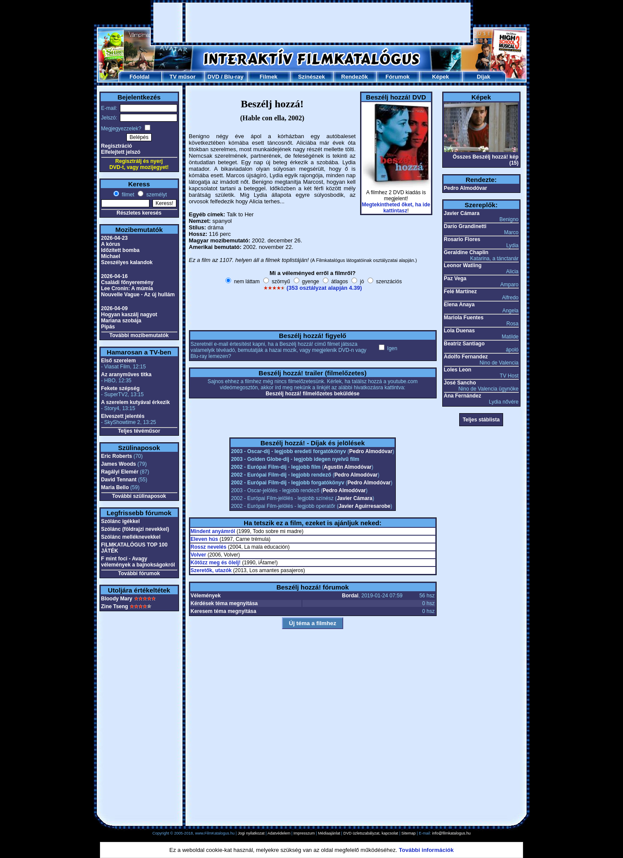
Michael (110, 256)
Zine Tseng (114, 606)
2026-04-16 (114, 276)
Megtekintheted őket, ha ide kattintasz (396, 208)
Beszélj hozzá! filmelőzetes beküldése (312, 394)
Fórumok (397, 76)
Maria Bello (115, 487)
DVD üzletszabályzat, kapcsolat (370, 833)
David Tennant (119, 480)
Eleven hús (204, 539)
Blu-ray (234, 76)
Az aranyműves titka (126, 374)
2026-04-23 (114, 238)
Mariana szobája (121, 321)
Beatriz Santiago (464, 344)
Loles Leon (457, 370)
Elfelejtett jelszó (121, 152)
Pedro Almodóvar (371, 451)
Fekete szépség (120, 388)
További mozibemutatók (139, 335)
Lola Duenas (459, 331)
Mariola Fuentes (464, 318)
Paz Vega (455, 278)
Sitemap (408, 833)
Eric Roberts (116, 456)
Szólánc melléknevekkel (131, 537)
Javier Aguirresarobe (364, 506)
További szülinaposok (139, 496)
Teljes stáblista (481, 420)
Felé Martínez (460, 291)
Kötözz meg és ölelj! (216, 563)
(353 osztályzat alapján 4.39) (324, 288)
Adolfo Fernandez (466, 357)
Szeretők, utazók (211, 570)
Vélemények (206, 596)
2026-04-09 (114, 308)
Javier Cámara (354, 498)
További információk (426, 850)
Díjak (483, 76)
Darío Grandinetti (465, 226)
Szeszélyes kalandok (127, 262)
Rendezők (354, 76)
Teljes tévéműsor (139, 431)
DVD (213, 76)
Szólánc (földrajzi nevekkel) (135, 529)
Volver (198, 555)
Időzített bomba (120, 250)
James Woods (118, 464)
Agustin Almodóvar (347, 467)
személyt (156, 195)
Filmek (268, 76)
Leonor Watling (463, 265)
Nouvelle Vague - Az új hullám (138, 295)
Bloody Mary (117, 599)
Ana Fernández (462, 396)
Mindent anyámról (213, 531)
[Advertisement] (312, 22)
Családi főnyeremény (127, 282)
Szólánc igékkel (120, 521)
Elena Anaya (459, 304)
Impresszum (304, 833)
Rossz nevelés (209, 547)
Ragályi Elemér (120, 472)
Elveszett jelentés (123, 416)
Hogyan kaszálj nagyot (129, 314)
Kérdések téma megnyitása (224, 603)
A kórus (110, 244)
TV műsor (182, 76)
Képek (440, 76)
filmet (127, 195)
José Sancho (460, 383)
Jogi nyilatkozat (251, 833)
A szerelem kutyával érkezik (135, 402)
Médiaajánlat (329, 833)
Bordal (350, 596)
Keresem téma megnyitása (223, 611)
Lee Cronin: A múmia (127, 288)
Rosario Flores (462, 239)
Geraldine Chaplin (466, 252)
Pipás (108, 327)
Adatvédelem (279, 833)
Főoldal (139, 76)
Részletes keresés (138, 213)
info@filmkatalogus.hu (451, 833)
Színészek (311, 76)
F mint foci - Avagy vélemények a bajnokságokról (138, 562)
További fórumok (139, 573)
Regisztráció (116, 146)
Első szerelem (118, 361)
